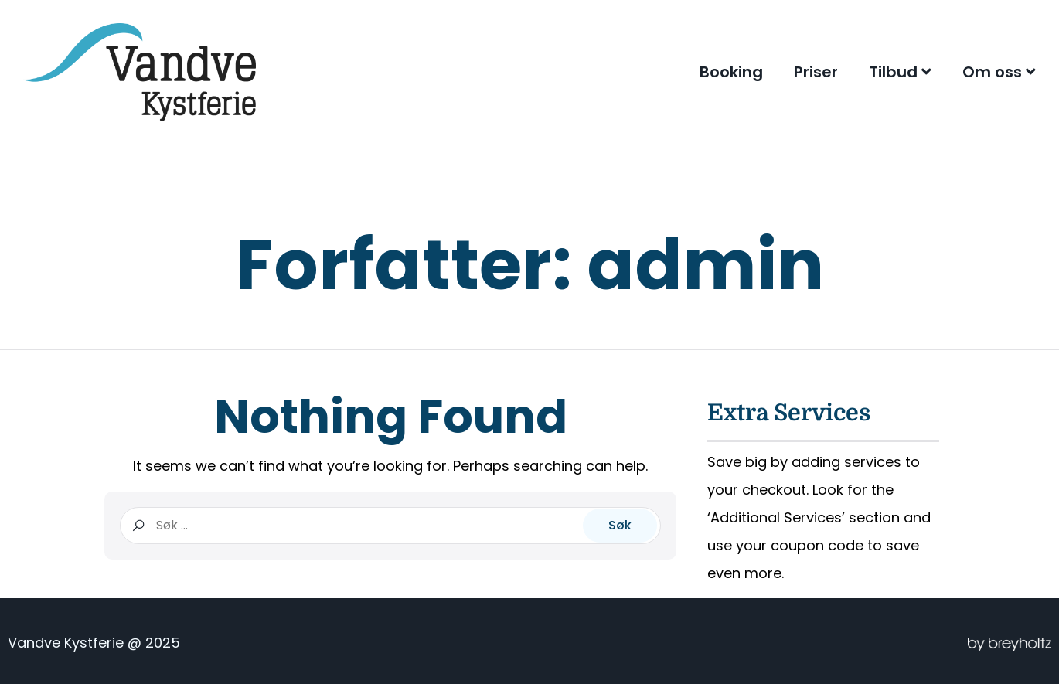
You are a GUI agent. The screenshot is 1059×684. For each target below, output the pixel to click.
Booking (731, 72)
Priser (816, 72)
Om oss (999, 72)
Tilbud (900, 72)
